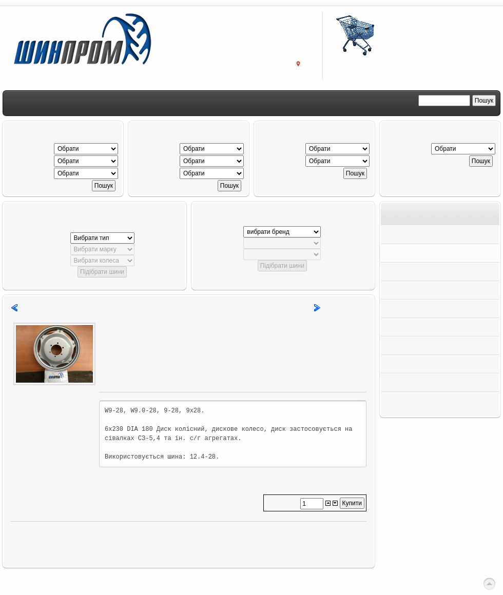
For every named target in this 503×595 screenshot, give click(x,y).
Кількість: (282, 503)
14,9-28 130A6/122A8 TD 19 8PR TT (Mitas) (234, 308)
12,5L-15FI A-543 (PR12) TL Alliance (85, 308)
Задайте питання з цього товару (150, 378)
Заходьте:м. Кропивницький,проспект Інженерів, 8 (261, 55)
